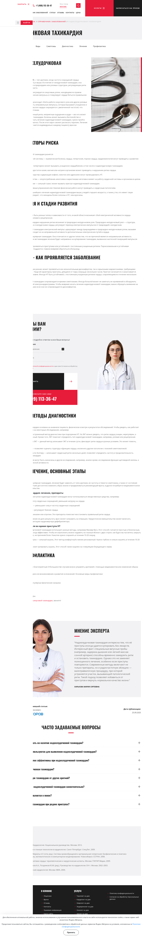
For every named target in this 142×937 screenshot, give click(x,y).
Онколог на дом (83, 910)
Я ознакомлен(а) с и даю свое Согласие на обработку (45, 367)
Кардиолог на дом (83, 899)
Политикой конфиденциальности (41, 366)
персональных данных (25, 368)
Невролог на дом (83, 903)
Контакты (70, 13)
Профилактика (99, 46)
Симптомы (51, 46)
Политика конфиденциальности (122, 893)
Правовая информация (52, 910)
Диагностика (67, 46)
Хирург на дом (82, 914)
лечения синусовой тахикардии (39, 600)
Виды (38, 46)
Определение (9, 46)
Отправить (45, 381)
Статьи (52, 13)
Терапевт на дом (83, 896)
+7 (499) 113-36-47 (42, 6)
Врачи (19, 13)
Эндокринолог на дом (85, 907)
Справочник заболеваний (36, 13)
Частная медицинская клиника (18, 21)
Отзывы (60, 13)
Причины (25, 46)
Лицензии (47, 896)
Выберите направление (25, 344)
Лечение (83, 46)
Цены (78, 13)
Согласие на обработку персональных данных (124, 898)
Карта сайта (48, 914)
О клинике (7, 13)
